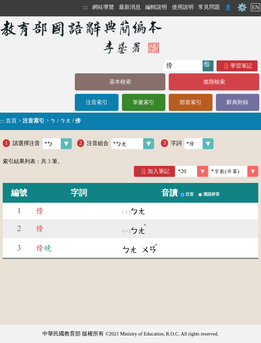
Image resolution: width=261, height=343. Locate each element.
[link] (233, 171)
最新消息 (130, 7)
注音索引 (97, 102)
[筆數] (192, 171)
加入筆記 (158, 171)
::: (85, 7)
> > (40, 121)
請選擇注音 (42, 143)
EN (255, 7)
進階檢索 (214, 82)
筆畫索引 (143, 102)
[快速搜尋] (183, 65)
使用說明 (183, 7)
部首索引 (191, 102)
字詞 (192, 143)
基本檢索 (120, 82)
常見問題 (209, 7)
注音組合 (120, 143)
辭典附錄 (237, 102)
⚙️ (242, 7)
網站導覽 (103, 7)
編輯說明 (156, 7)
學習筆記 (241, 66)
